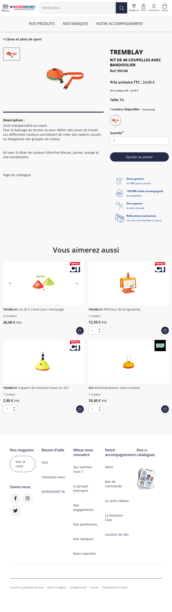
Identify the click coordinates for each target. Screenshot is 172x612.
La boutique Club (114, 517)
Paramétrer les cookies (114, 587)
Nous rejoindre (84, 553)
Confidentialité (77, 587)
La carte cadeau (117, 501)
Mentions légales (56, 587)
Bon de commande (113, 483)
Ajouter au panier (139, 157)
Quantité (116, 133)
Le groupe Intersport (80, 488)
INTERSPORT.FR (53, 492)
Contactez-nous (53, 477)
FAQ (45, 462)
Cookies (94, 587)
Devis (109, 467)
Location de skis (117, 534)
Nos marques (83, 539)
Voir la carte (20, 463)
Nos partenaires (85, 524)
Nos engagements (83, 507)
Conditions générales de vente (27, 587)
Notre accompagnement (119, 23)
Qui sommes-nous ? (83, 469)
